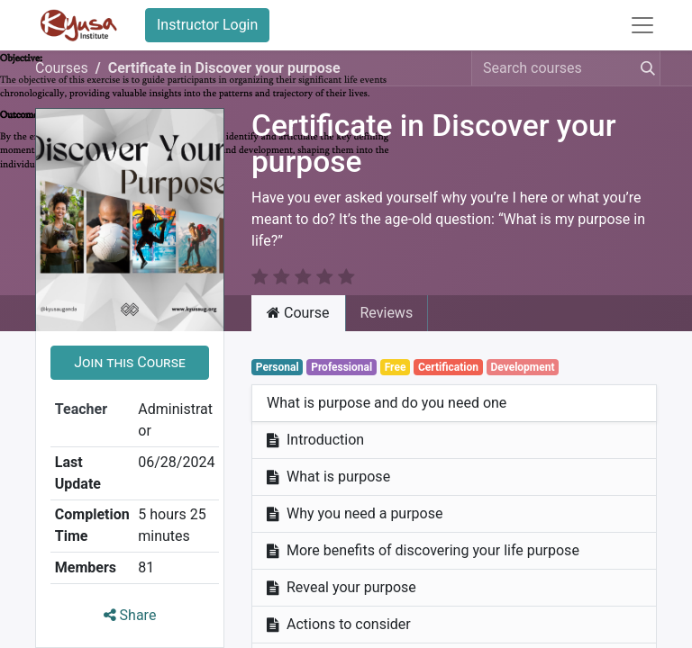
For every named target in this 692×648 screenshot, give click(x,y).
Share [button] (130, 593)
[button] (129, 341)
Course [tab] (298, 291)
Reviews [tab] (387, 291)
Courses (61, 67)
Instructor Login (207, 24)
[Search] (644, 68)
